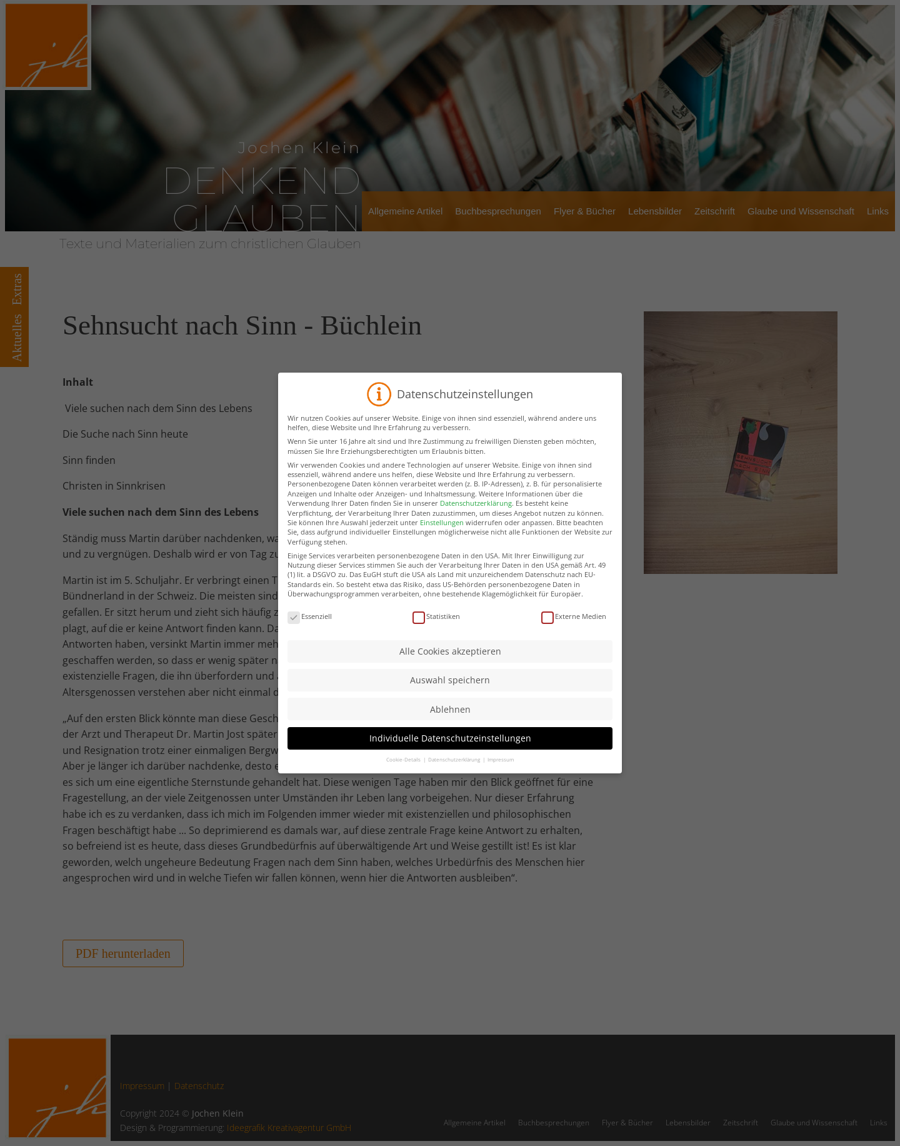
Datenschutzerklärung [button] (454, 771)
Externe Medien (573, 628)
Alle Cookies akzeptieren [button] (450, 663)
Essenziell (310, 628)
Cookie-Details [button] (404, 771)
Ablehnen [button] (450, 720)
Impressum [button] (501, 771)
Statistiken (436, 628)
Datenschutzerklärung (476, 515)
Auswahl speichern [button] (450, 692)
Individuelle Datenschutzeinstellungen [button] (450, 750)
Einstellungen (442, 533)
